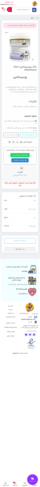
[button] (34, 10)
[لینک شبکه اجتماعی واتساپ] (17, 142)
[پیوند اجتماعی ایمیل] (21, 142)
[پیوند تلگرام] (9, 142)
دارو (32, 18)
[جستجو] (19, 9)
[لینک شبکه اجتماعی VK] (13, 142)
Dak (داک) (29, 128)
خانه (37, 18)
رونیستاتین (17, 128)
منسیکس (15, 353)
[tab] (20, 240)
